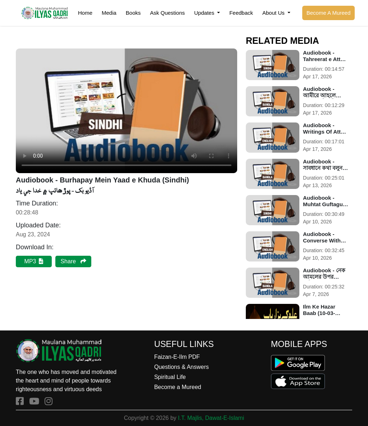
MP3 (33, 261)
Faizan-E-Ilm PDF (177, 357)
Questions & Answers (181, 367)
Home (85, 13)
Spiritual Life (170, 377)
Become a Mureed (177, 387)
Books (133, 13)
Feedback (241, 13)
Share (73, 261)
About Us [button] (274, 13)
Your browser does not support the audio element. (126, 110)
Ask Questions (167, 13)
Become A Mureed (329, 13)
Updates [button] (205, 13)
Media (109, 13)
